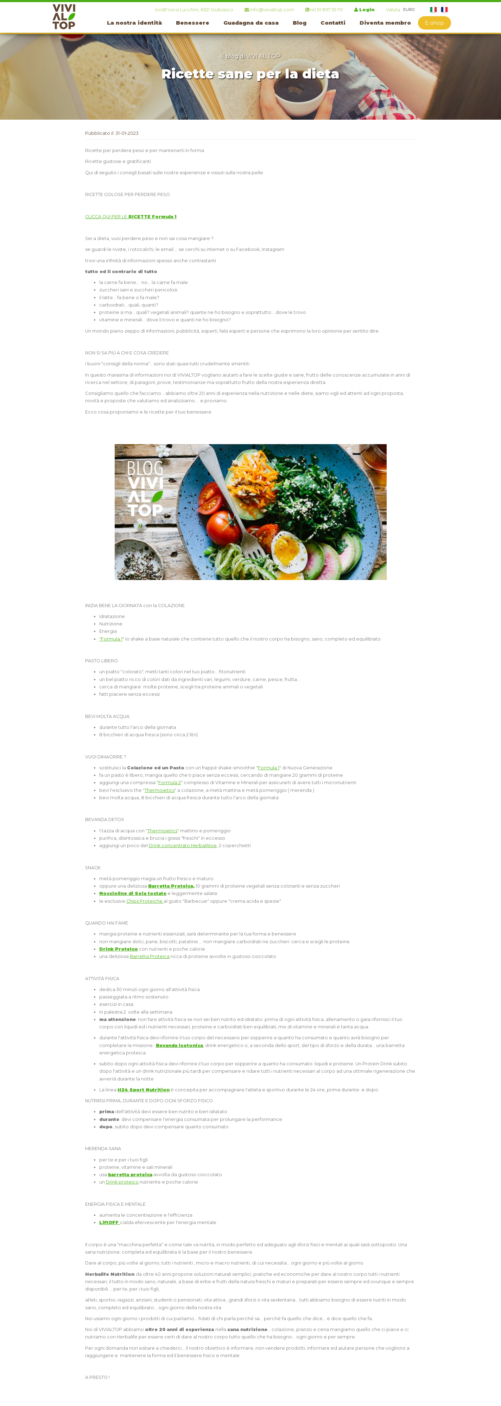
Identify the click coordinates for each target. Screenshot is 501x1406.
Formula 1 (268, 767)
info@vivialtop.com (269, 9)
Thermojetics (160, 790)
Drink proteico (122, 1182)
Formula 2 (169, 782)
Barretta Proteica (150, 956)
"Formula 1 (110, 639)
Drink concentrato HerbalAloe (183, 845)
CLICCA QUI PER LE (131, 216)
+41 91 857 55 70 (324, 9)
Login (364, 9)
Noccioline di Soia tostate (132, 893)
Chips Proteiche (145, 901)
